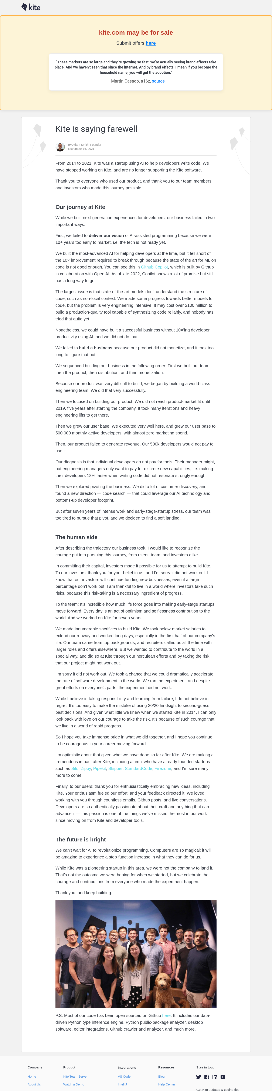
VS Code (124, 1076)
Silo (74, 768)
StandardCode (138, 768)
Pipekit (99, 768)
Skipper (114, 768)
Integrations (127, 1067)
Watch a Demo (73, 1084)
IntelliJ (122, 1084)
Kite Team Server (75, 1076)
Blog (161, 1076)
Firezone (162, 768)
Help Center (166, 1084)
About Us (34, 1084)
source (158, 81)
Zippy (85, 768)
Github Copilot (154, 267)
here (151, 43)
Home (32, 1076)
